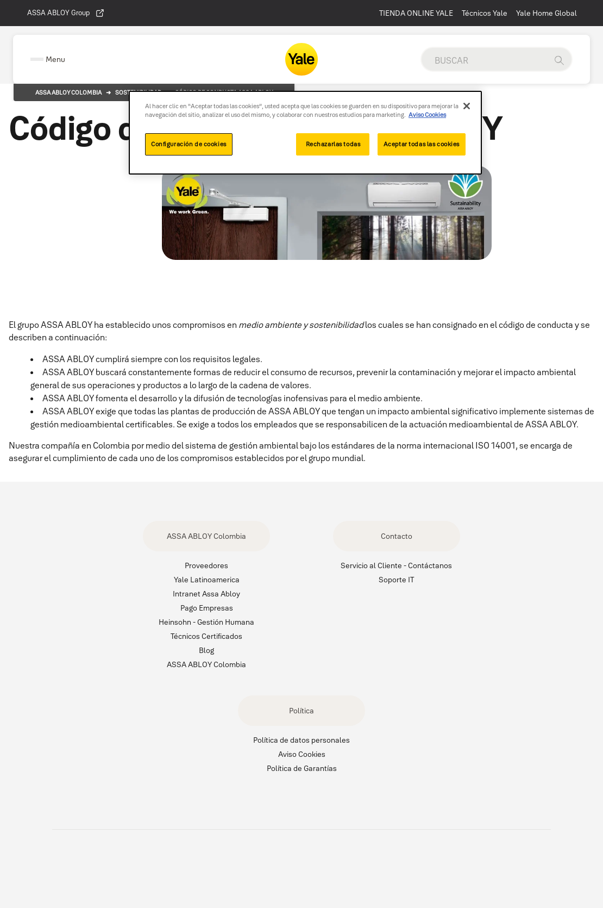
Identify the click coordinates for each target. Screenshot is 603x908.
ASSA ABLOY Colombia (206, 536)
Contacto (396, 536)
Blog (206, 650)
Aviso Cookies (301, 754)
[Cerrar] (467, 106)
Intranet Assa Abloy (206, 594)
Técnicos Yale (484, 13)
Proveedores (206, 565)
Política (301, 711)
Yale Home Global (546, 13)
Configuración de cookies (189, 144)
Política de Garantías (302, 768)
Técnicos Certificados (206, 636)
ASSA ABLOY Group (66, 13)
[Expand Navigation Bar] (47, 59)
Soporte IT (396, 579)
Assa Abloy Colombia (68, 92)
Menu (55, 59)
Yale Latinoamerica (207, 579)
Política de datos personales (301, 740)
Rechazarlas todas (333, 144)
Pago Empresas (206, 608)
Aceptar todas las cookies (422, 144)
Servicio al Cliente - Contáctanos (396, 565)
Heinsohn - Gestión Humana (206, 622)
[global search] (484, 60)
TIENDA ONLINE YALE (416, 13)
